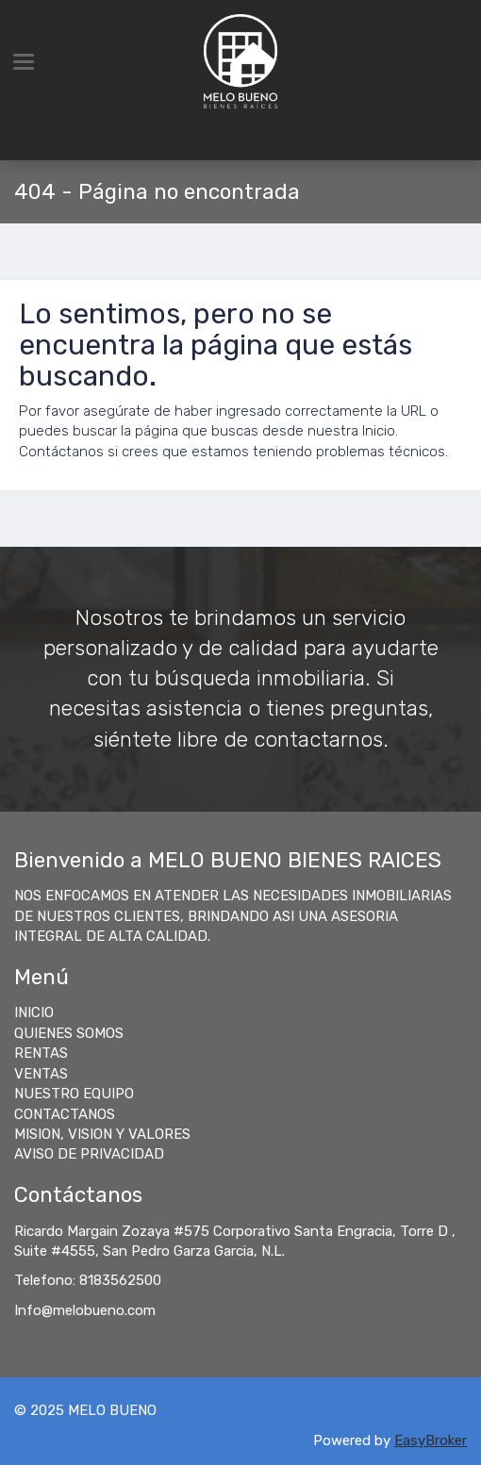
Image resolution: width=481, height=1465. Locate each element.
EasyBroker (430, 1440)
